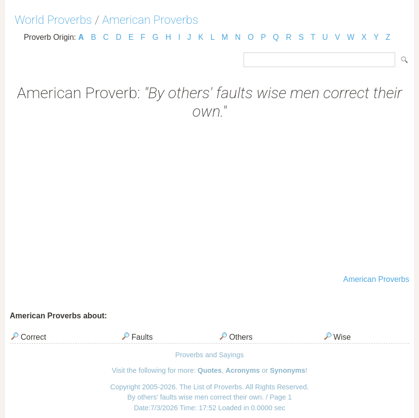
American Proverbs (150, 20)
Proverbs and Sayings (209, 355)
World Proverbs (53, 20)
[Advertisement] (209, 198)
